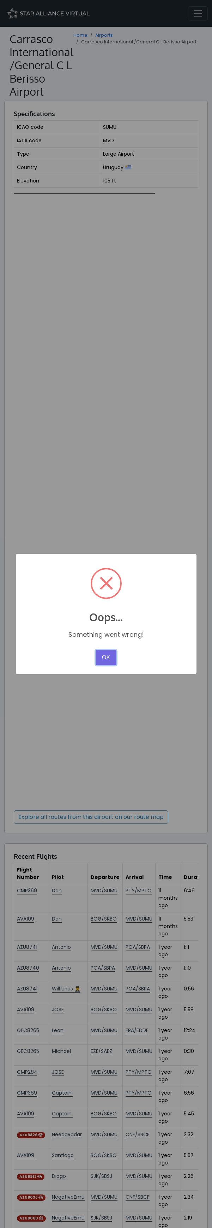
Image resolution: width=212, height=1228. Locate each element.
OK (106, 657)
